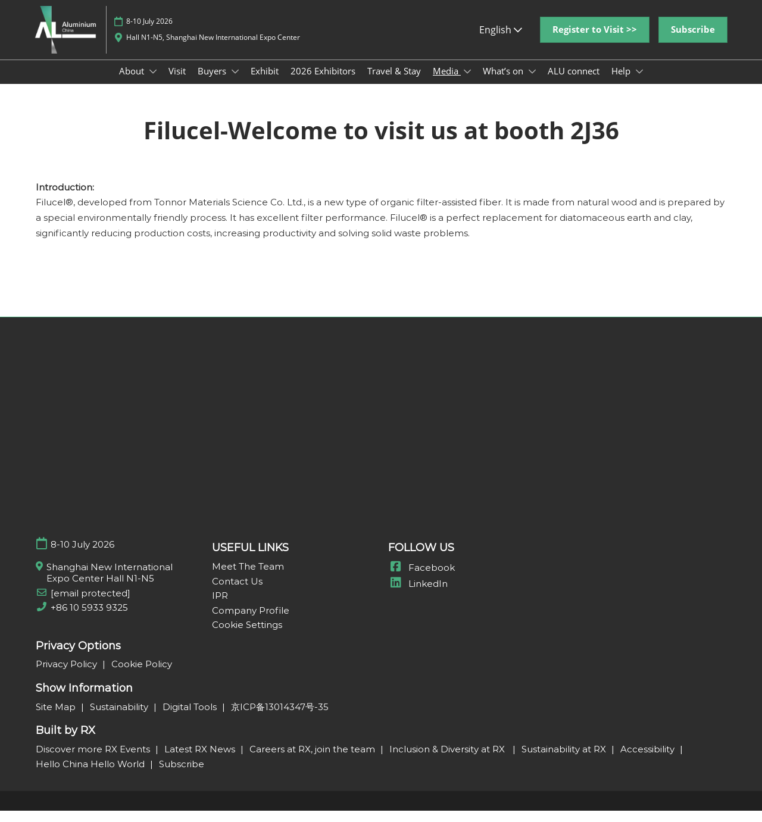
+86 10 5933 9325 (89, 618)
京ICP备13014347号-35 (280, 718)
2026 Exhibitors (323, 82)
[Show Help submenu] (639, 83)
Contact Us (237, 592)
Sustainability (120, 718)
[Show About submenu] (153, 83)
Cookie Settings (247, 636)
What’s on (504, 82)
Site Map (57, 718)
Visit (177, 82)
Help (622, 82)
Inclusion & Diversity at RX (449, 760)
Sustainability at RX (564, 760)
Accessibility (648, 760)
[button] (594, 41)
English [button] (500, 41)
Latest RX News (201, 760)
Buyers (213, 82)
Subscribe (181, 775)
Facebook (421, 579)
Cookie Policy (141, 675)
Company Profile (250, 621)
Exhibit (265, 82)
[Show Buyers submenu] (235, 83)
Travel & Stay (394, 82)
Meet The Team (248, 577)
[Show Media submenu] (467, 83)
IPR (220, 606)
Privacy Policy (67, 675)
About (132, 82)
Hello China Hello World (91, 775)
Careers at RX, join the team (313, 760)
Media (447, 82)
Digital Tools (191, 718)
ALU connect (573, 82)
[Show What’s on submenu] (532, 83)
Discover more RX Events (94, 760)
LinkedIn (418, 595)
